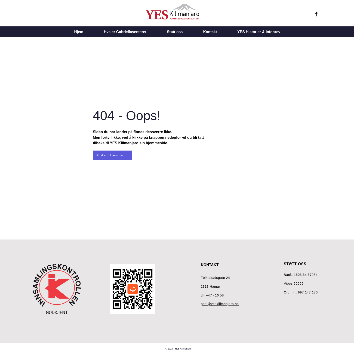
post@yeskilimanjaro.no (220, 304)
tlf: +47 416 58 (212, 295)
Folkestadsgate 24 (215, 278)
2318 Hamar (210, 286)
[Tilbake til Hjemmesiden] (112, 155)
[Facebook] (316, 14)
